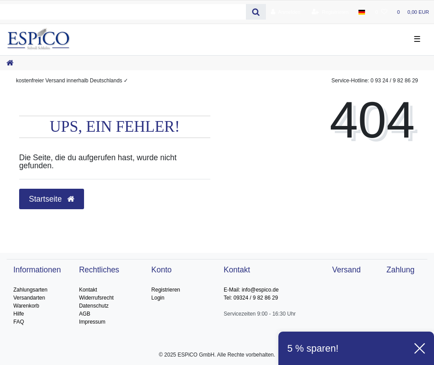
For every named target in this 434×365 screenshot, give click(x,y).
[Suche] (256, 12)
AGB (84, 314)
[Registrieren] (330, 12)
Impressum (92, 322)
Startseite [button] (51, 199)
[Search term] (123, 12)
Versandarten (29, 298)
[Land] (362, 12)
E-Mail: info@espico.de (251, 290)
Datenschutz (94, 306)
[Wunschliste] (381, 12)
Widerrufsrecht (96, 298)
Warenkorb (26, 306)
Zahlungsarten (30, 290)
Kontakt (88, 290)
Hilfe (18, 314)
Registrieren (165, 290)
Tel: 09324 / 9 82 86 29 (251, 298)
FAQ (18, 322)
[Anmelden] (285, 12)
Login (157, 298)
